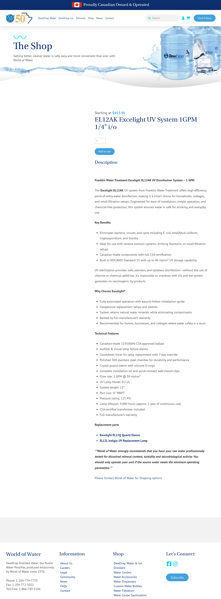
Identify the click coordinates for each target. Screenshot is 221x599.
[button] (177, 577)
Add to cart (104, 151)
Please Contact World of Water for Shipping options (128, 478)
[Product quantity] (100, 140)
